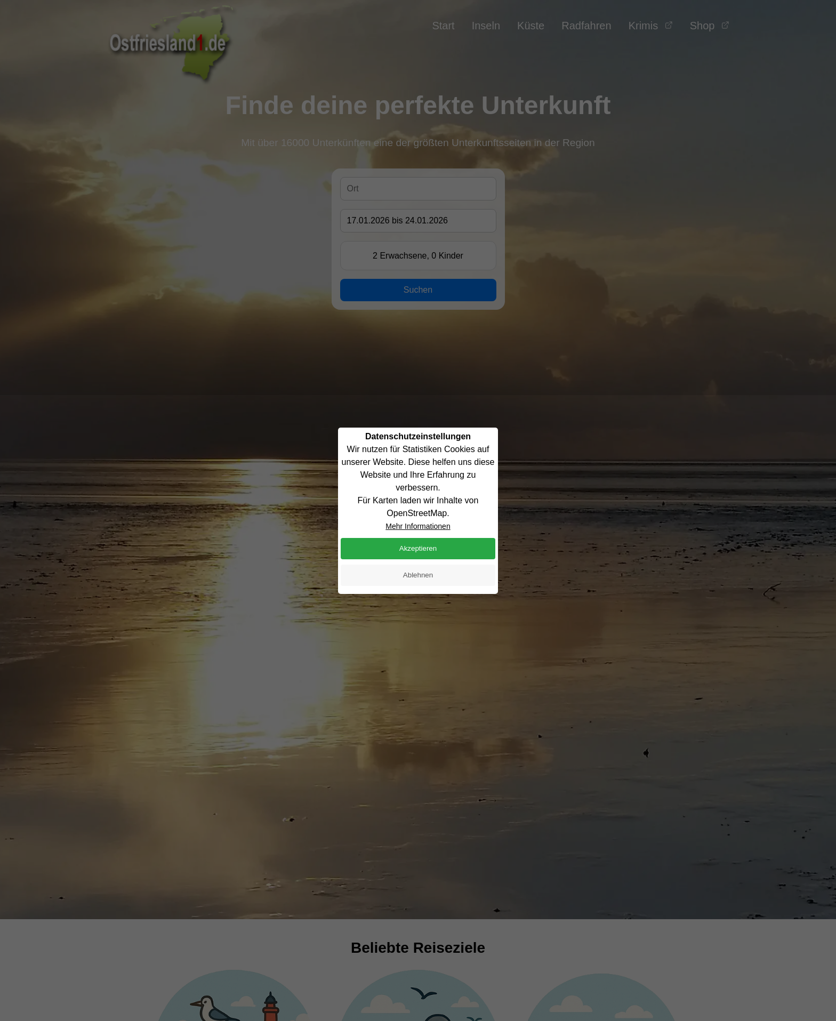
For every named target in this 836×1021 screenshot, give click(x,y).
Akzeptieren (418, 548)
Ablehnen (418, 575)
